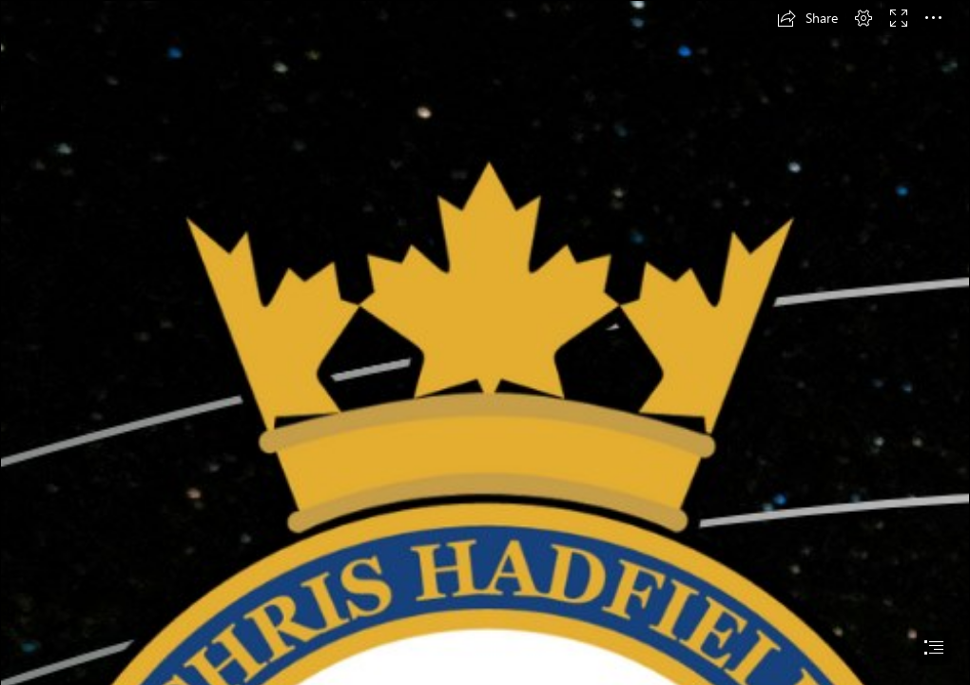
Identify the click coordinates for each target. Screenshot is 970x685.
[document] (485, 342)
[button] (807, 18)
